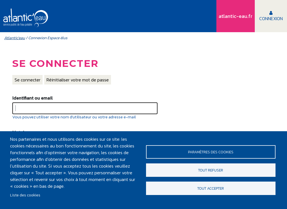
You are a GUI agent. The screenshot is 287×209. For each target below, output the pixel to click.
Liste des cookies (25, 195)
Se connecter (27, 79)
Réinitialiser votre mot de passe (78, 79)
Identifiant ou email (32, 98)
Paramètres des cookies (210, 152)
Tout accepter (210, 188)
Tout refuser (210, 170)
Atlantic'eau (14, 38)
